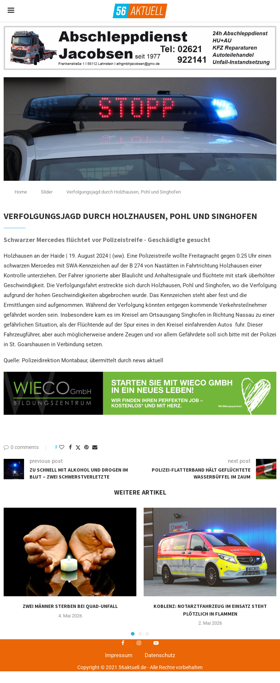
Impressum (118, 655)
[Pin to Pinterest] (86, 447)
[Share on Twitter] (78, 447)
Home (21, 192)
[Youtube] (156, 643)
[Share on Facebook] (70, 447)
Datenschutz (160, 655)
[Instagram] (139, 643)
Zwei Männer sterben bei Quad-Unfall (70, 606)
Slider (46, 192)
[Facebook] (122, 643)
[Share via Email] (94, 447)
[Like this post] (61, 447)
